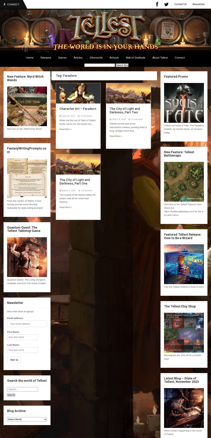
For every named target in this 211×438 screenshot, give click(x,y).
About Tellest (160, 57)
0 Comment (86, 116)
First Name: (13, 332)
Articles (78, 57)
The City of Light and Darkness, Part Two (125, 110)
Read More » (66, 129)
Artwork (114, 57)
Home (29, 57)
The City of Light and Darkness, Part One (75, 181)
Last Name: (13, 345)
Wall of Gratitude (135, 57)
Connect (180, 57)
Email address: (15, 318)
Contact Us (181, 4)
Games (62, 57)
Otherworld (96, 57)
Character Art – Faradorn (78, 109)
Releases (46, 57)
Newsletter (199, 4)
